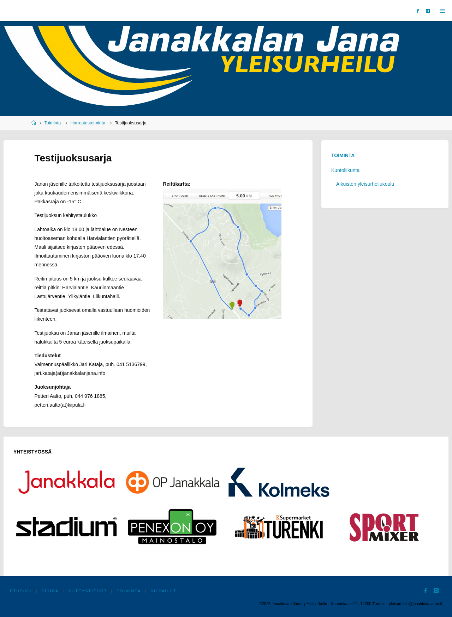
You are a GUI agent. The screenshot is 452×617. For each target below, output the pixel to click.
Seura (50, 591)
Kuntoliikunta (345, 170)
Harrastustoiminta (88, 123)
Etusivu (21, 591)
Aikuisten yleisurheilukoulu (365, 184)
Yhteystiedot (88, 591)
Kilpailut (163, 591)
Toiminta (52, 123)
